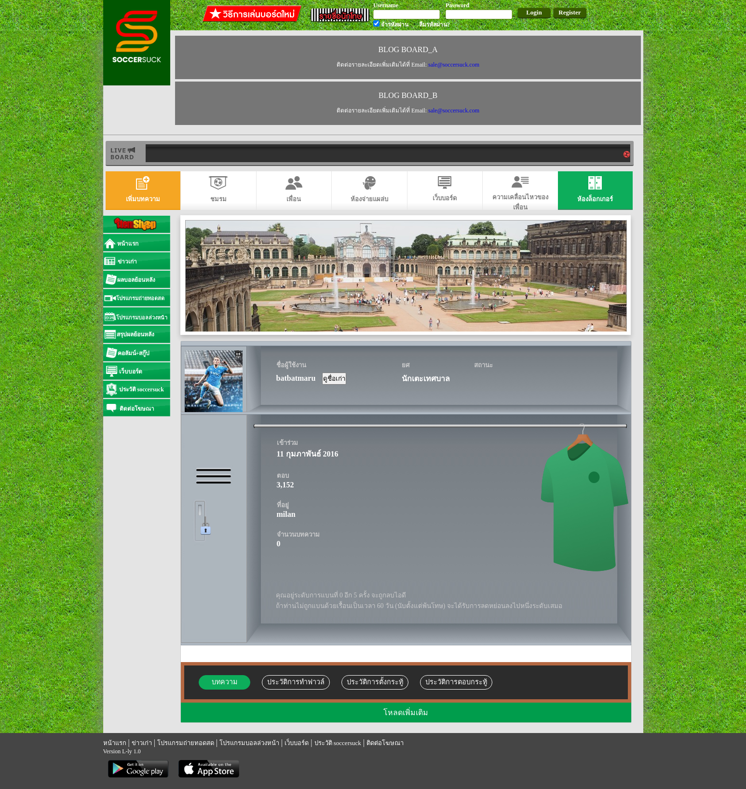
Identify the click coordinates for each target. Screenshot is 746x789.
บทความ (224, 682)
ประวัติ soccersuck (337, 743)
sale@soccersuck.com (453, 64)
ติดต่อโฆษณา (385, 743)
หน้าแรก (114, 743)
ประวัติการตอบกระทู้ (456, 682)
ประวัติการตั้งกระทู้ (375, 682)
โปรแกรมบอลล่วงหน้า (249, 743)
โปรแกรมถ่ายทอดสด (185, 743)
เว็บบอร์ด (297, 743)
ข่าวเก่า (142, 743)
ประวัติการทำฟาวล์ (296, 682)
